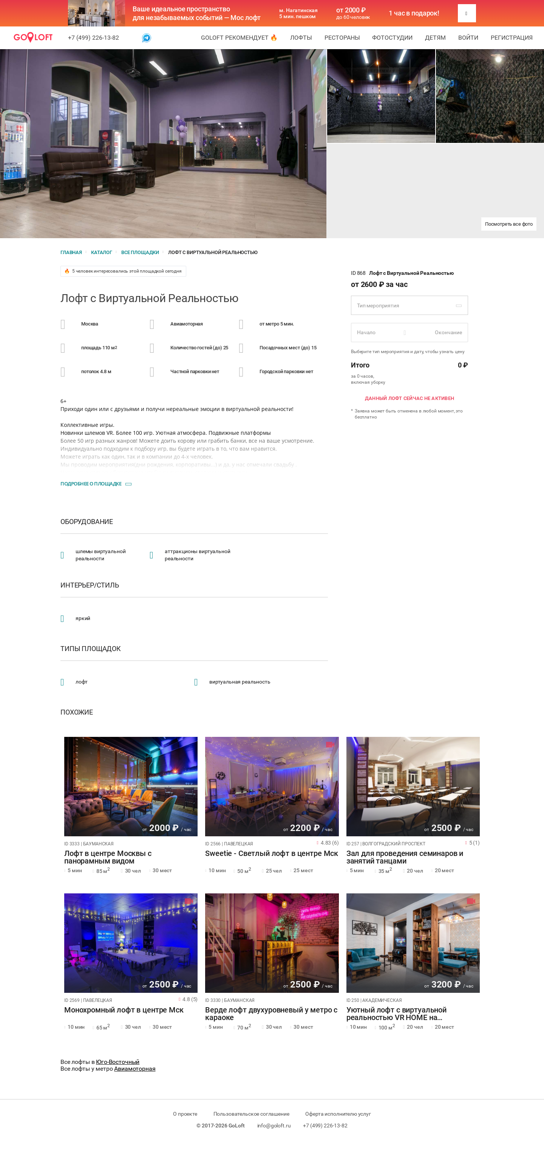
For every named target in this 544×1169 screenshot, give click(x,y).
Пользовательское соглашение (251, 1114)
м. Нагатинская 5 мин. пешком (298, 13)
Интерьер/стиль (89, 585)
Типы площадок (90, 649)
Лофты (301, 37)
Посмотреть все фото (509, 224)
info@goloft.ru (274, 1125)
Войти (468, 37)
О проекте (185, 1114)
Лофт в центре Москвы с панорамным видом (107, 857)
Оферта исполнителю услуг (338, 1114)
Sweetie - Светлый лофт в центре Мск (271, 854)
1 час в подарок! (414, 13)
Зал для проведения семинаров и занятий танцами (405, 857)
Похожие (76, 712)
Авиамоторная (134, 1068)
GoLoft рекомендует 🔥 (239, 37)
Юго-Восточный (117, 1061)
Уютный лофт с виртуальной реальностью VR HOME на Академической (396, 1014)
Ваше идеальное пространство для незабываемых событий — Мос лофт (197, 13)
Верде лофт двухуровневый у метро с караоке (271, 1014)
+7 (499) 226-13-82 (93, 37)
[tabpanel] (131, 786)
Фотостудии (392, 37)
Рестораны (342, 37)
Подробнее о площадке (90, 483)
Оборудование (86, 522)
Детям (435, 37)
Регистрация (512, 37)
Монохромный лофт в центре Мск (124, 1010)
